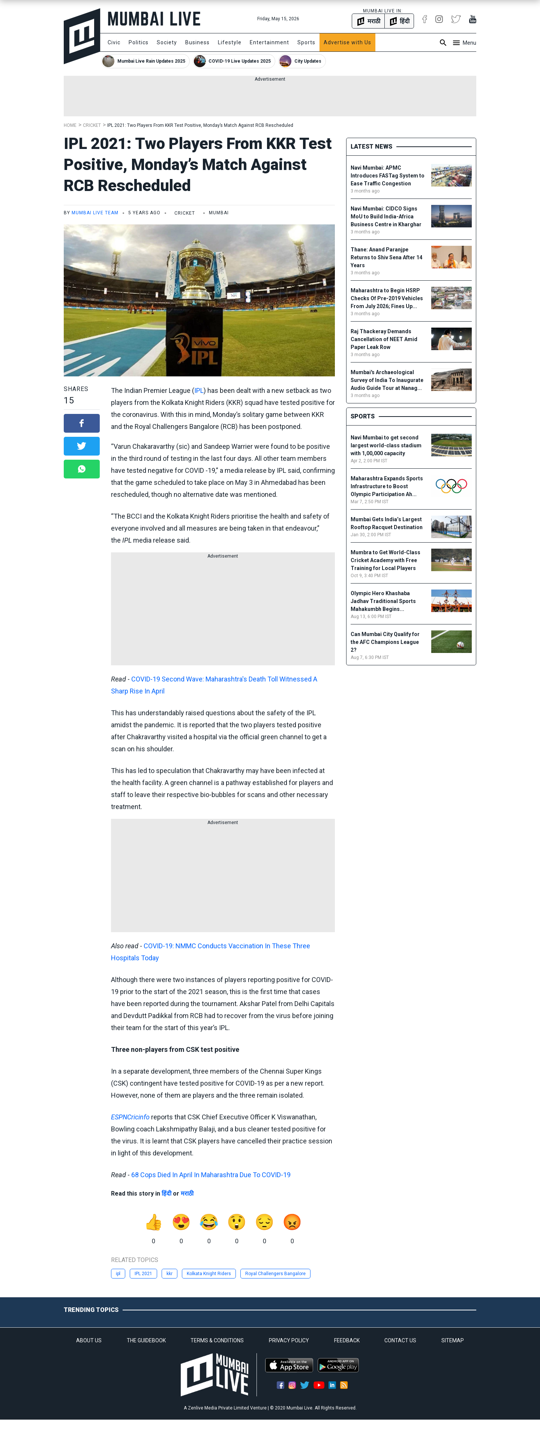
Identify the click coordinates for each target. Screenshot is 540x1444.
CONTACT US (400, 1340)
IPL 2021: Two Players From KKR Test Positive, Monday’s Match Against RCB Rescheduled (200, 125)
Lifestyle (230, 42)
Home (70, 125)
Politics (138, 42)
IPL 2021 (143, 1273)
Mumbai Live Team (95, 212)
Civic (114, 42)
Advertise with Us (347, 42)
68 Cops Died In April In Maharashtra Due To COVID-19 (211, 1175)
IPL (199, 390)
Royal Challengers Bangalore (275, 1273)
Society (167, 42)
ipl (118, 1273)
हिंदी (166, 1193)
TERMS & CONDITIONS (217, 1340)
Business (197, 42)
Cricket (92, 125)
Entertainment (269, 42)
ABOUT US (89, 1340)
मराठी (187, 1193)
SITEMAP (452, 1340)
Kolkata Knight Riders (209, 1273)
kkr (169, 1273)
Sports (306, 42)
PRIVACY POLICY (289, 1340)
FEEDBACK (347, 1340)
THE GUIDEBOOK (146, 1340)
